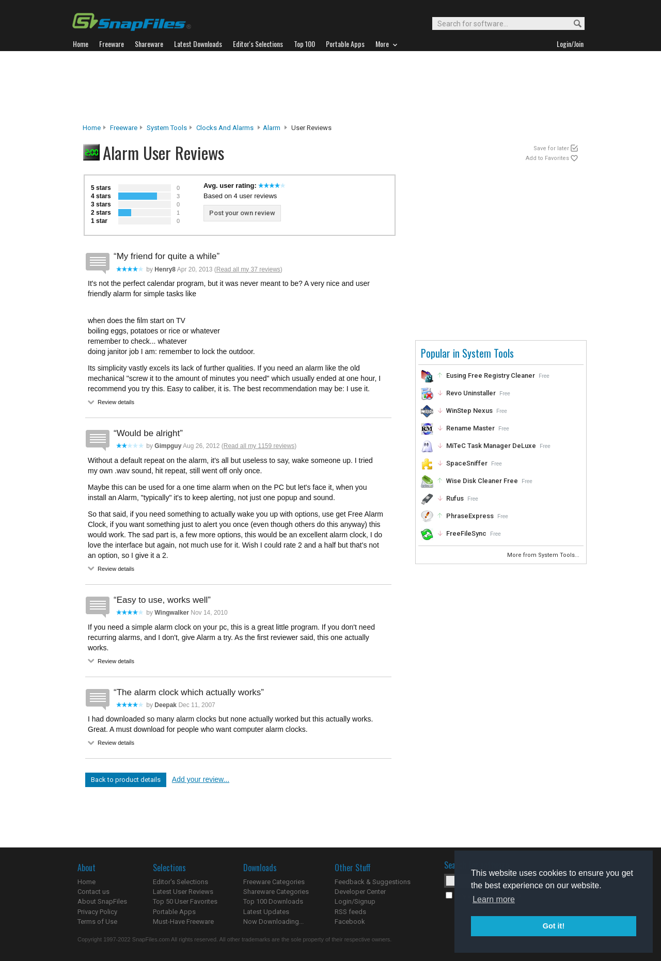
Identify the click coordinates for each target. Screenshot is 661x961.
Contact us (93, 891)
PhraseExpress (470, 516)
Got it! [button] (553, 926)
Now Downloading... (273, 921)
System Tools (167, 128)
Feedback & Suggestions (373, 882)
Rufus (455, 498)
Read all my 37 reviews (248, 269)
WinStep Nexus (469, 410)
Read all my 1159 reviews (259, 446)
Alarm (271, 128)
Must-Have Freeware (183, 921)
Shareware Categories (276, 891)
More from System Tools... (544, 555)
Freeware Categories (274, 882)
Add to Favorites (547, 158)
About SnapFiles (102, 901)
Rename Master (470, 428)
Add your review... (200, 779)
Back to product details (126, 779)
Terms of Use (97, 921)
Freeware (123, 128)
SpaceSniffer (466, 463)
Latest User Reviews (183, 891)
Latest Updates (266, 912)
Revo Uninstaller (471, 393)
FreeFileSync (466, 533)
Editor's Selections (180, 882)
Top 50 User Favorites (185, 901)
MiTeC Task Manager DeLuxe (491, 446)
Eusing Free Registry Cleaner (490, 375)
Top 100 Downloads (273, 901)
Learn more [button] (494, 899)
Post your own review (242, 213)
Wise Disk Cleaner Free (482, 481)
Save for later (551, 148)
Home (92, 128)
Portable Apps (174, 912)
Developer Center (360, 891)
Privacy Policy (97, 912)
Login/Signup (355, 901)
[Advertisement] (330, 87)
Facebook (350, 921)
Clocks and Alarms (225, 128)
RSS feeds (350, 912)
